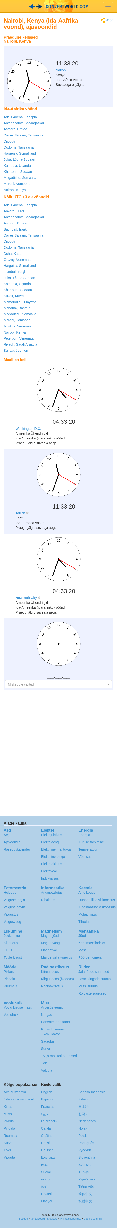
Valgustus (11, 914)
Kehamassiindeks (91, 943)
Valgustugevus (15, 907)
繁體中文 (85, 1201)
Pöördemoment (90, 957)
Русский (84, 1150)
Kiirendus (11, 943)
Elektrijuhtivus (51, 835)
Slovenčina (86, 1157)
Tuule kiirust (13, 957)
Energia (84, 835)
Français (47, 1106)
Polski (82, 1136)
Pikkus (9, 971)
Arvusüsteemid (52, 1007)
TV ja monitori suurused (59, 1056)
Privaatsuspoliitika (70, 1218)
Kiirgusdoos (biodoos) (57, 979)
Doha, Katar (13, 253)
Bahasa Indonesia (92, 1092)
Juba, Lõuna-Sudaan (19, 159)
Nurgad (46, 1015)
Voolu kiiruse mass (18, 1007)
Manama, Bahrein (17, 308)
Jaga (107, 20)
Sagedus (47, 1041)
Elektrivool (49, 871)
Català (46, 1128)
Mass (82, 950)
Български (49, 1121)
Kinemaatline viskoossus (97, 907)
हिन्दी (44, 1186)
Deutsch (47, 1150)
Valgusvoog (12, 922)
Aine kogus (86, 892)
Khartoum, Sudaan (18, 172)
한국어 (83, 1114)
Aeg (7, 835)
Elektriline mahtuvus (56, 849)
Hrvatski (47, 1194)
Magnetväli (49, 950)
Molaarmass (87, 914)
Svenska (85, 1165)
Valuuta (46, 1070)
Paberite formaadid (55, 1022)
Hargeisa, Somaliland (20, 153)
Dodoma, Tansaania (19, 147)
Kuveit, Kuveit (14, 296)
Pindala (9, 979)
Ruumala (10, 986)
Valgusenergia (14, 900)
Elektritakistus (51, 864)
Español (47, 1099)
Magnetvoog (50, 943)
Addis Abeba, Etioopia (20, 117)
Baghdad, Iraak (15, 229)
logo (58, 6)
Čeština (46, 1136)
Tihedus (84, 922)
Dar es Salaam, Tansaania (23, 135)
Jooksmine (12, 936)
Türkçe (83, 1172)
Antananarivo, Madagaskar (24, 123)
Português (86, 1143)
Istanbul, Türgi (14, 272)
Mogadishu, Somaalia (20, 178)
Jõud (82, 936)
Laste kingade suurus (94, 979)
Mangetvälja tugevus (56, 957)
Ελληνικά (48, 1157)
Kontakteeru (37, 1218)
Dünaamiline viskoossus (96, 900)
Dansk (46, 1143)
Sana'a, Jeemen (16, 350)
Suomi (46, 1172)
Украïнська (86, 1179)
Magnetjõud (50, 936)
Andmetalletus (51, 892)
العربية (45, 1114)
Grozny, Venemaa (17, 260)
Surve (45, 1049)
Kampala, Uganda (17, 165)
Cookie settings (93, 1218)
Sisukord (52, 1218)
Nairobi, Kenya (15, 190)
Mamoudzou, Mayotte (20, 302)
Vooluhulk (11, 1015)
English (46, 1092)
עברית (45, 1179)
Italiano (83, 1099)
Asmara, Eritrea (15, 129)
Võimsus (85, 857)
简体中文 (85, 1194)
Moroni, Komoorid (17, 184)
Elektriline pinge (53, 857)
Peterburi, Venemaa (19, 338)
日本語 (83, 1106)
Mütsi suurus (88, 986)
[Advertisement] (83, 45)
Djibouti (9, 141)
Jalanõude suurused (93, 971)
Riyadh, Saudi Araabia (20, 344)
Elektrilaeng (50, 842)
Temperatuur (88, 849)
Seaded (23, 1218)
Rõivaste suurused (92, 993)
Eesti (44, 1165)
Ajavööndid (12, 842)
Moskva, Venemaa (17, 326)
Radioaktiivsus (52, 986)
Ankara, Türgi (14, 211)
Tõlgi (44, 1063)
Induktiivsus (50, 878)
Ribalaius (48, 900)
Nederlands (87, 1121)
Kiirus (8, 950)
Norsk (82, 1128)
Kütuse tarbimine (91, 842)
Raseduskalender (17, 849)
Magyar (46, 1201)
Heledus (10, 892)
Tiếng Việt (86, 1186)
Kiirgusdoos (50, 971)
